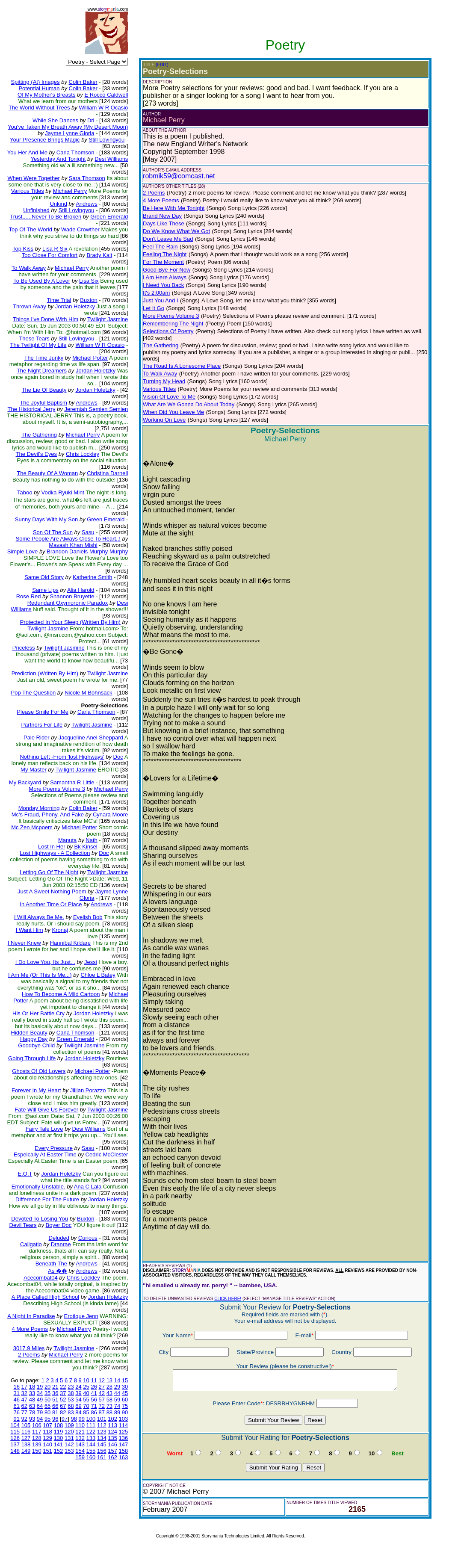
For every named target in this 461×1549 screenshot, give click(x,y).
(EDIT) (162, 64)
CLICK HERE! (227, 1298)
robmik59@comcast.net (179, 176)
